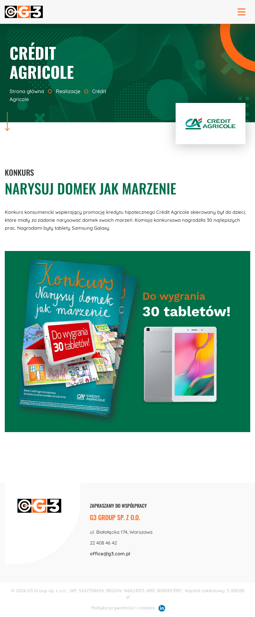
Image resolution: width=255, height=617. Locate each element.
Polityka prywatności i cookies (123, 608)
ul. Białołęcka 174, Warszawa (121, 532)
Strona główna (27, 91)
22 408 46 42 (103, 543)
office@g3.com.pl (110, 554)
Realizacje (68, 91)
